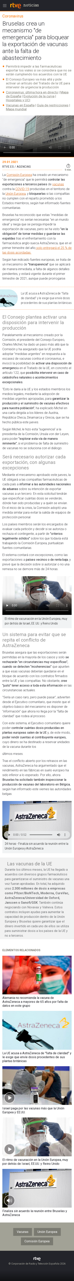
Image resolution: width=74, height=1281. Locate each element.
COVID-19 (22, 189)
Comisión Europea (19, 175)
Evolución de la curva (38, 96)
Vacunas (22, 1232)
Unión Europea (16, 194)
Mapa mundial (16, 109)
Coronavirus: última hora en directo (32, 92)
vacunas (58, 184)
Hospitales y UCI (18, 100)
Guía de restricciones (52, 105)
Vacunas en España (20, 105)
